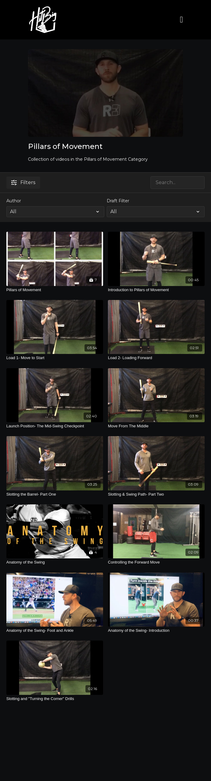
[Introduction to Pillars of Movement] (156, 290)
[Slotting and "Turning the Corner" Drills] (54, 699)
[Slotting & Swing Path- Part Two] (156, 494)
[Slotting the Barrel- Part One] (54, 494)
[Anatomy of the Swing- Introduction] (156, 631)
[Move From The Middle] (156, 426)
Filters (23, 182)
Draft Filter (118, 201)
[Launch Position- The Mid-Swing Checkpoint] (54, 426)
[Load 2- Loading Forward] (156, 358)
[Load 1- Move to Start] (54, 358)
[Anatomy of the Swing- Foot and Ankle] (54, 631)
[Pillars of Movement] (54, 290)
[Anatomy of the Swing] (54, 562)
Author (13, 201)
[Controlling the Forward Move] (156, 562)
